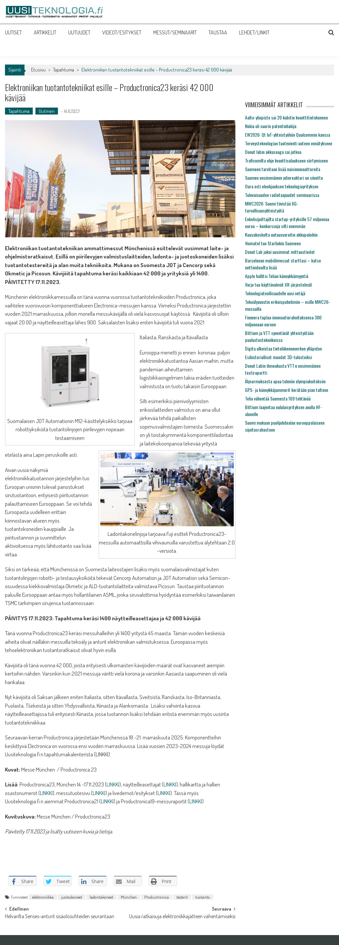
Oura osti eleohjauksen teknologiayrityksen (281, 186)
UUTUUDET (79, 32)
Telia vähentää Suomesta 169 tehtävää (278, 398)
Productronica (156, 897)
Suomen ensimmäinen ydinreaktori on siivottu (284, 177)
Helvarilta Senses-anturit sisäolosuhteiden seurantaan (59, 917)
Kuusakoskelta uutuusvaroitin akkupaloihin (281, 234)
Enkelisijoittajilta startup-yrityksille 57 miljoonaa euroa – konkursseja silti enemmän (287, 222)
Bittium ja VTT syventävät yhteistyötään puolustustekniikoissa (279, 336)
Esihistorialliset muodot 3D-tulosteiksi (278, 357)
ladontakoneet (101, 897)
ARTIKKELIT (45, 32)
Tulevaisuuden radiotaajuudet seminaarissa (282, 194)
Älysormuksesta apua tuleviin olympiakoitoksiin (285, 381)
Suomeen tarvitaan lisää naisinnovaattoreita (282, 168)
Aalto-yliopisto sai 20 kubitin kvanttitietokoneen (286, 117)
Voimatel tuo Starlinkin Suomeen (273, 243)
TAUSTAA (218, 32)
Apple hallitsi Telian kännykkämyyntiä (276, 275)
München (129, 897)
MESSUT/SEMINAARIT (175, 32)
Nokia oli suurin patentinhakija (270, 125)
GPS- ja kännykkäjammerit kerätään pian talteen (286, 389)
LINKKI (113, 784)
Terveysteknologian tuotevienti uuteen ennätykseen (288, 143)
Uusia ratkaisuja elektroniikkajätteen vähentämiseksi (182, 917)
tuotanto (202, 897)
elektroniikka (43, 897)
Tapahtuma (63, 70)
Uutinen (47, 111)
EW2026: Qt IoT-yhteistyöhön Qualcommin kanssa (287, 134)
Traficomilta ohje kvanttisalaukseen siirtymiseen (286, 160)
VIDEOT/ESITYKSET (121, 32)
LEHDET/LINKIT (254, 32)
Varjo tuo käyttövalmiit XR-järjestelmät (278, 284)
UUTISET (13, 32)
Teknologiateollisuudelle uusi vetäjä (275, 293)
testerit (182, 897)
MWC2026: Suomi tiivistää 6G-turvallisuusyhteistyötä (271, 207)
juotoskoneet (71, 897)
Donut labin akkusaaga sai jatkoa (273, 151)
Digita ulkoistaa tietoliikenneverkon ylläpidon (283, 348)
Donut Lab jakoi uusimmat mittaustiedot (280, 251)
